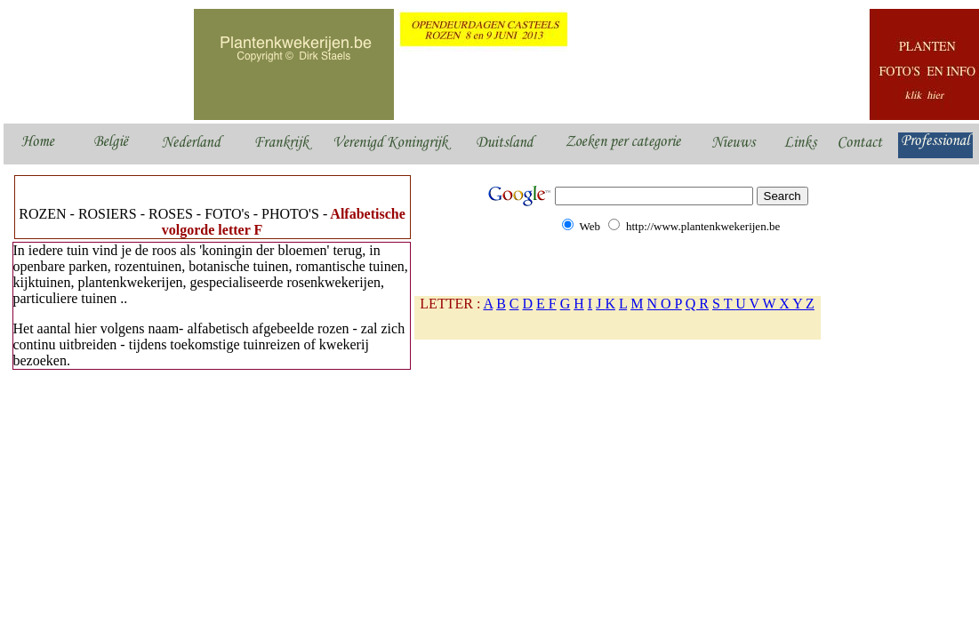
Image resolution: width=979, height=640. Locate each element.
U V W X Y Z (774, 303)
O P (671, 303)
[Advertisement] (335, 412)
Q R (697, 303)
